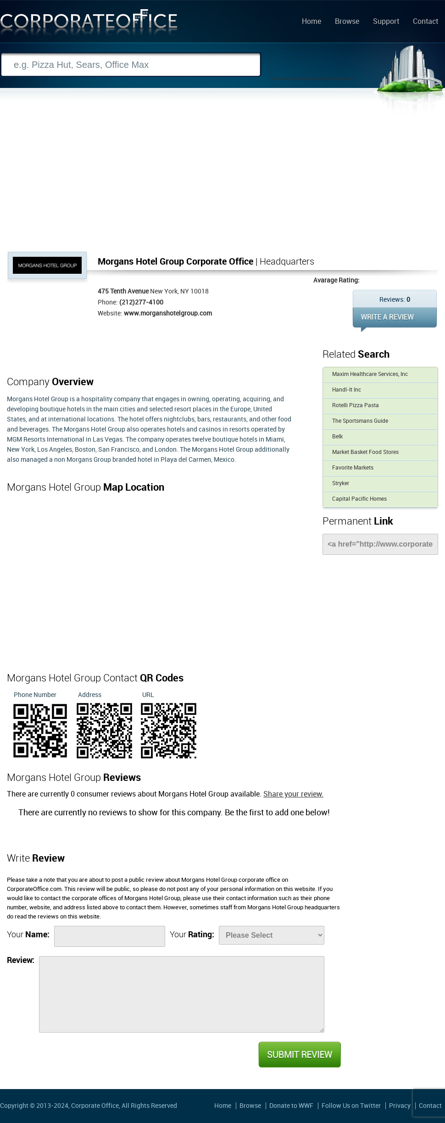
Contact (425, 22)
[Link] (380, 544)
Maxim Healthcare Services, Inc (370, 374)
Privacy (400, 1105)
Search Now (312, 65)
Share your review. (293, 794)
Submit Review (299, 1055)
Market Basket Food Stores (365, 452)
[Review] (181, 994)
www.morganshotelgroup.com (168, 313)
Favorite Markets (352, 468)
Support (386, 22)
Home (311, 22)
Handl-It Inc (346, 390)
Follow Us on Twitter (351, 1105)
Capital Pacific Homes (359, 499)
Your (28, 934)
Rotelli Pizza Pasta (355, 406)
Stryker (340, 484)
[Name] (109, 936)
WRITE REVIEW (394, 320)
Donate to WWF (291, 1105)
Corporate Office (89, 24)
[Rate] (271, 935)
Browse (347, 22)
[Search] (130, 64)
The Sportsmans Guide (360, 421)
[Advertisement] (222, 183)
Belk (337, 437)
